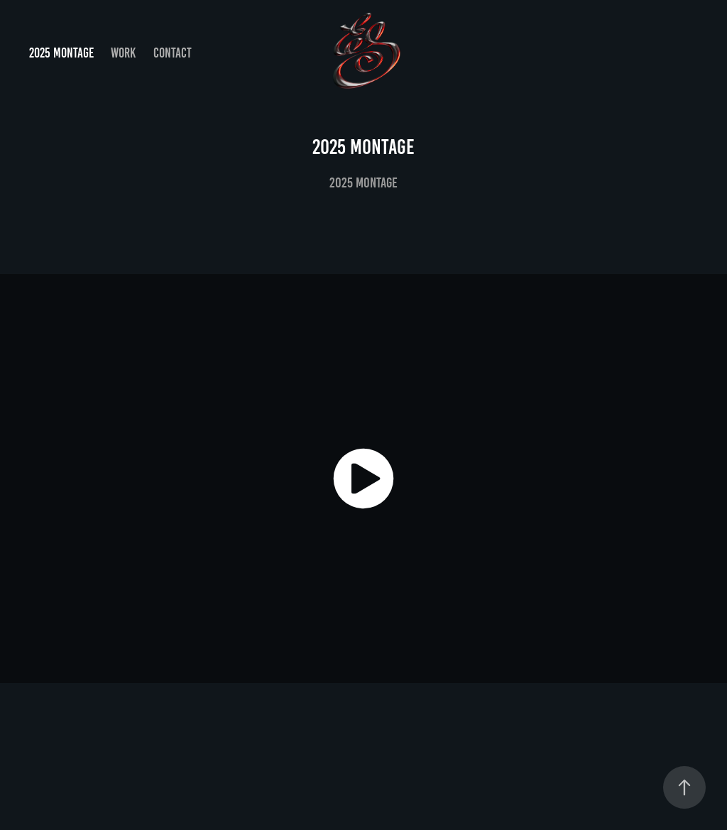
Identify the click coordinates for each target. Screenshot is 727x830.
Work (123, 52)
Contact (172, 52)
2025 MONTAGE (61, 52)
